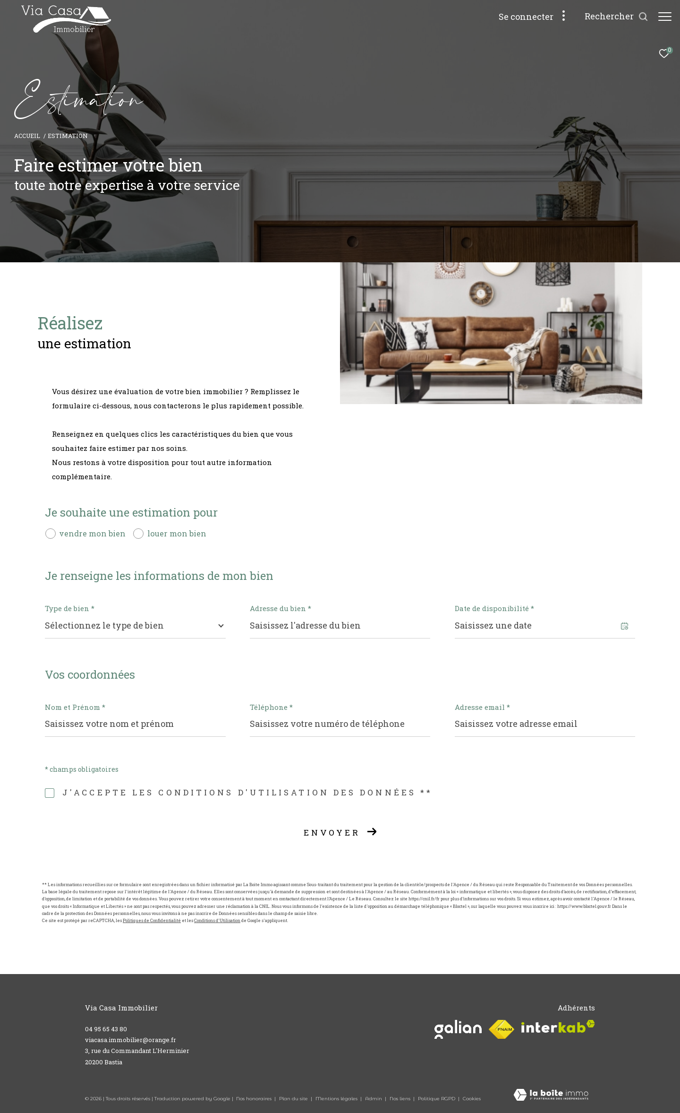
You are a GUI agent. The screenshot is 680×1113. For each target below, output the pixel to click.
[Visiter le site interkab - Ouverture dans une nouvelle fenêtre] (558, 1026)
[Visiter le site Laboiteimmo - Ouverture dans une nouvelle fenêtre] (551, 1095)
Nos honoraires (254, 1099)
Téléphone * (271, 707)
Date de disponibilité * (494, 608)
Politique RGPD (436, 1099)
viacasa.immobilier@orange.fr (130, 1039)
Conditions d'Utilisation (217, 920)
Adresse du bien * (280, 608)
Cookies (472, 1099)
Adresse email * (482, 707)
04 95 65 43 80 (106, 1029)
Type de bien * (69, 608)
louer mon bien (176, 533)
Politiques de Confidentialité (152, 920)
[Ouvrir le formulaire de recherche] (612, 16)
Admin (374, 1099)
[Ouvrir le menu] (665, 16)
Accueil (27, 135)
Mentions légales (337, 1099)
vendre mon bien (92, 533)
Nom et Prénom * (75, 707)
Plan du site (294, 1099)
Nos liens (401, 1099)
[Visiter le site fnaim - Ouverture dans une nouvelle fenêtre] (501, 1029)
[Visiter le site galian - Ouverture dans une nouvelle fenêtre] (458, 1029)
